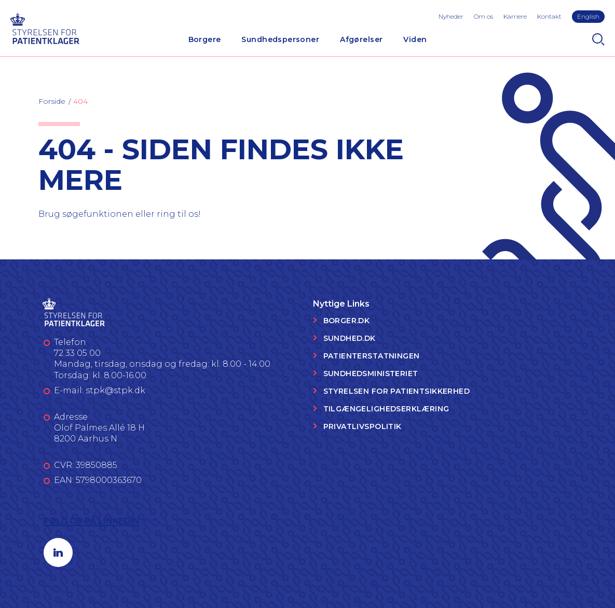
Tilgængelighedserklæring (386, 408)
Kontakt (549, 16)
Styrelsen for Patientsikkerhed (396, 391)
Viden (415, 39)
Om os (483, 16)
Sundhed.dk (349, 338)
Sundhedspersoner (280, 39)
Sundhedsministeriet (370, 373)
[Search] (598, 39)
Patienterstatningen (371, 356)
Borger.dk (346, 320)
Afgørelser (361, 39)
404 (80, 101)
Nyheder (451, 16)
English (588, 16)
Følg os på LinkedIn (92, 521)
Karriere (515, 16)
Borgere (204, 39)
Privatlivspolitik (362, 426)
